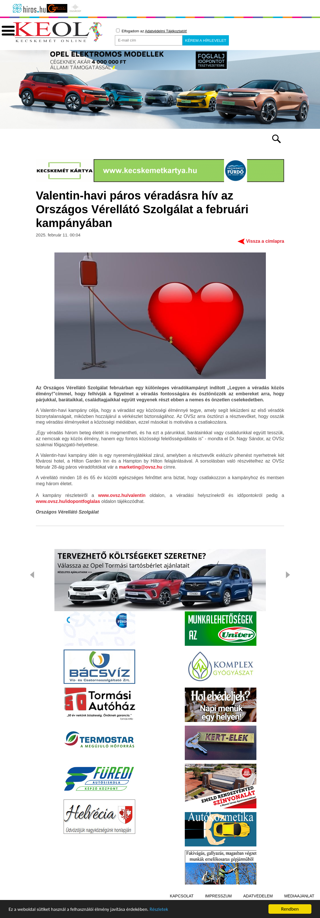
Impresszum (218, 896)
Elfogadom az (151, 31)
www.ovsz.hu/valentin (122, 495)
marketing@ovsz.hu (140, 467)
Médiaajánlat (299, 896)
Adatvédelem (258, 896)
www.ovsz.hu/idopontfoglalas (68, 501)
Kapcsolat (182, 896)
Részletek (159, 910)
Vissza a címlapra (265, 241)
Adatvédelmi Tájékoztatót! (166, 31)
